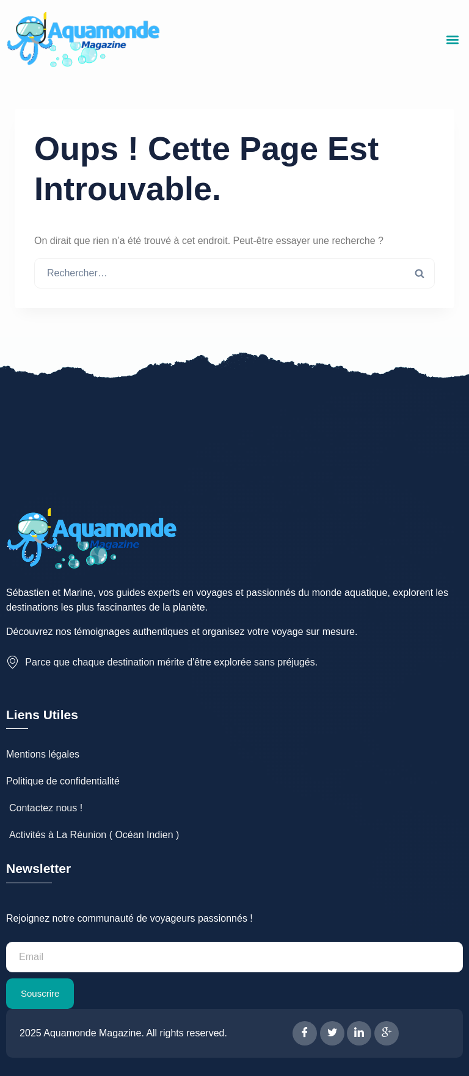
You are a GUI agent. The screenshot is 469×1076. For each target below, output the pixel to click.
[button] (453, 40)
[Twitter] (332, 1033)
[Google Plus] (386, 1033)
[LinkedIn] (359, 1033)
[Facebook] (305, 1033)
